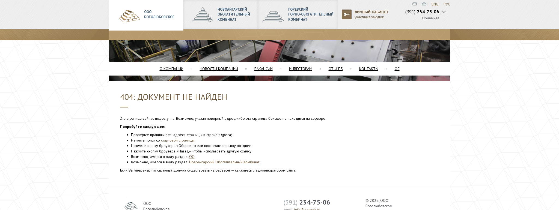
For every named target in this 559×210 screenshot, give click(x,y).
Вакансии (263, 68)
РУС (447, 4)
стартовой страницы (177, 140)
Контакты (368, 68)
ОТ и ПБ (336, 68)
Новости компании (219, 68)
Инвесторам (300, 68)
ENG (435, 4)
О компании (171, 68)
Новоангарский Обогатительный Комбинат (224, 162)
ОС (397, 68)
